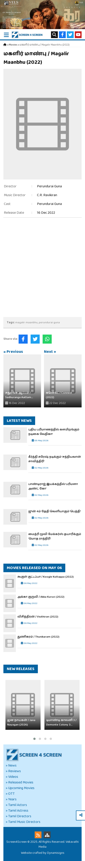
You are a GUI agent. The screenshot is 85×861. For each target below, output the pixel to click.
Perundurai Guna (49, 186)
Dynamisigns (55, 852)
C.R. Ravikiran (47, 195)
